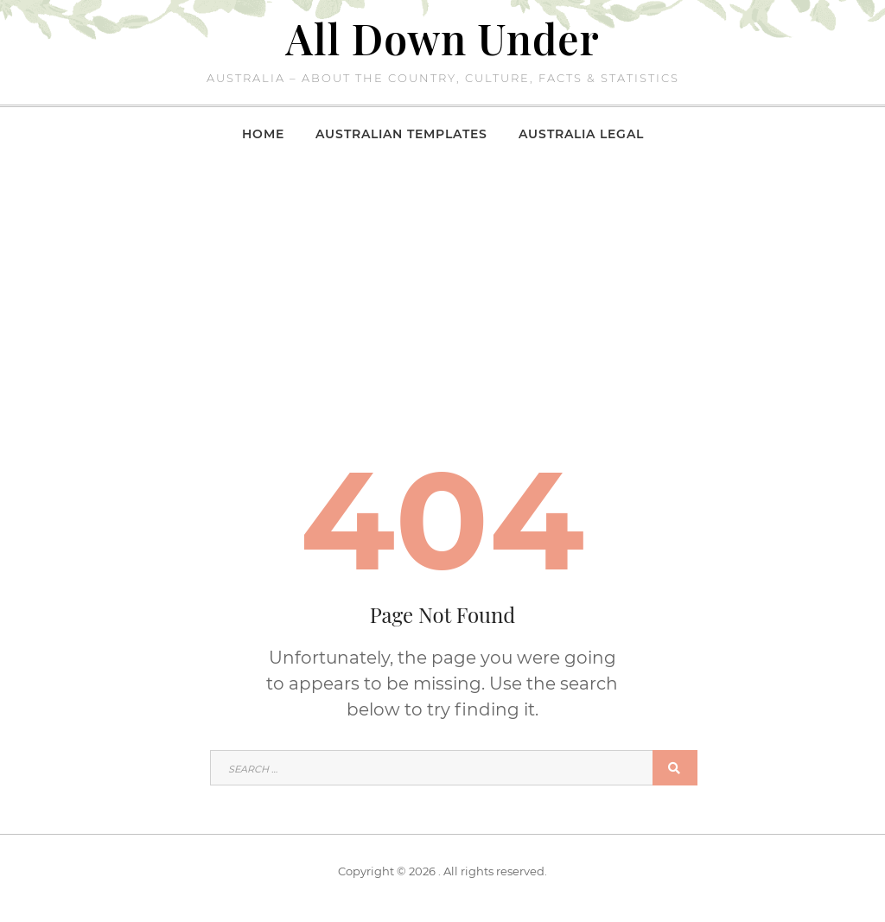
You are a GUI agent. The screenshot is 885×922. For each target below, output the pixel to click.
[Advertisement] (442, 289)
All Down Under (443, 38)
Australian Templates (401, 134)
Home (263, 134)
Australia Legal (581, 134)
